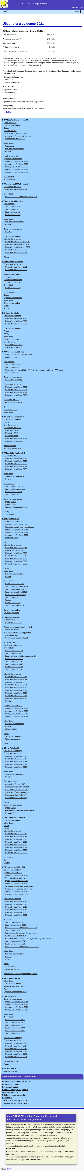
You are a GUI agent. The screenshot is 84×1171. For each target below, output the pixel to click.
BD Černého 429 (9, 1068)
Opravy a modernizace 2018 (16, 164)
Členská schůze (10, 425)
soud (6, 743)
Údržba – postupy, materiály (14, 1095)
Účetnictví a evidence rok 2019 (17, 242)
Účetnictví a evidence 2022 (16, 189)
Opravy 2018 (10, 808)
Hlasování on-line (11, 635)
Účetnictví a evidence (12, 187)
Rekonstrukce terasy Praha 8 (15, 1100)
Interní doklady (10, 446)
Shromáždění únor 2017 (15, 922)
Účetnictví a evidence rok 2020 (17, 244)
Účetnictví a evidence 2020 (16, 318)
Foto (5, 989)
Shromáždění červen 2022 (15, 605)
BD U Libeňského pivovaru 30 (15, 120)
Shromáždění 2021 (12, 209)
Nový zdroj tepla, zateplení (15, 878)
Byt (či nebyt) (9, 177)
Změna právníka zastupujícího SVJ (18, 627)
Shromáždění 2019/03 (14, 659)
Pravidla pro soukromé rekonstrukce (19, 527)
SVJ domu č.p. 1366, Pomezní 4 (15, 184)
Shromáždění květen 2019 (15, 936)
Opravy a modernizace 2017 (16, 161)
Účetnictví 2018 (11, 430)
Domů (5, 11)
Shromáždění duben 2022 (15, 925)
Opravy (7, 863)
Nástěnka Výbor (10, 410)
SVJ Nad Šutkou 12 (10, 996)
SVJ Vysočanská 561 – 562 (13, 867)
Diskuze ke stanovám (13, 623)
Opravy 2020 (10, 504)
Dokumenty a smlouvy (13, 125)
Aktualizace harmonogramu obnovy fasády (21, 974)
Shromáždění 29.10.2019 (15, 486)
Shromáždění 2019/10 (14, 661)
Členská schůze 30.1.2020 (15, 795)
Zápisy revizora (11, 357)
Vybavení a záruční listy (13, 986)
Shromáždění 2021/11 (14, 667)
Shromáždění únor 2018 (15, 1022)
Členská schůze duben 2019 (16, 790)
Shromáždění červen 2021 (15, 489)
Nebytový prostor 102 (12, 448)
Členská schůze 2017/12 (15, 784)
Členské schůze (10, 131)
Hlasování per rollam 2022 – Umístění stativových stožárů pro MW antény (34, 370)
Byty (5, 542)
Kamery (8, 957)
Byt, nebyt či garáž (11, 1061)
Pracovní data (9, 179)
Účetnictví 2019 (11, 433)
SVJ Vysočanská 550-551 (13, 352)
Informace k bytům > (11, 1087)
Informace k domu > (10, 1084)
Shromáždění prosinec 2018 (16, 586)
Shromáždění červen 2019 (15, 589)
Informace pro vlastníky (13, 274)
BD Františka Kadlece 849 (13, 417)
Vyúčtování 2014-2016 (14, 550)
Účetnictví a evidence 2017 (16, 548)
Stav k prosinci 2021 (13, 969)
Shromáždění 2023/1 (13, 669)
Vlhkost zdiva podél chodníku (17, 507)
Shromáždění (9, 194)
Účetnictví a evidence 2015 (16, 677)
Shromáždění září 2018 (14, 584)
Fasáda (8, 600)
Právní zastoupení (12, 739)
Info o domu (8, 143)
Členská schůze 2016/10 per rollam (19, 136)
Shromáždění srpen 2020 (15, 595)
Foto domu (9, 146)
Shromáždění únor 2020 (15, 1028)
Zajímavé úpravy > (10, 1092)
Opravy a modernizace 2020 (16, 167)
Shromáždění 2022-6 (13, 492)
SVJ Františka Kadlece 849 (13, 453)
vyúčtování (8, 277)
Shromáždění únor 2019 (15, 1025)
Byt (5, 860)
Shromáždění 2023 (12, 215)
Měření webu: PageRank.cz (26, 1154)
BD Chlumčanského (10, 313)
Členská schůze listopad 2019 (17, 792)
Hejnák (8, 701)
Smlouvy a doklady (11, 400)
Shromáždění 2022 (12, 212)
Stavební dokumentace (14, 149)
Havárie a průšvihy (11, 156)
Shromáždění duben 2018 (15, 941)
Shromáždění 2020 (12, 206)
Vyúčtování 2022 (10, 1071)
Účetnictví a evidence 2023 (16, 253)
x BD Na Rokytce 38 (10, 748)
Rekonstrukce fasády (13, 380)
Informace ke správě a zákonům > (16, 1081)
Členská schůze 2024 (14, 347)
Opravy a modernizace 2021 (16, 172)
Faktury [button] (8, 112)
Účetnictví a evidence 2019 (16, 461)
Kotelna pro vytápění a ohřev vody (19, 889)
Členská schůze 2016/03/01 (16, 133)
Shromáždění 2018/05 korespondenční (20, 656)
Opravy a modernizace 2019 (16, 170)
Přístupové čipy (11, 729)
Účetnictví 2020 (11, 436)
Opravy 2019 (10, 502)
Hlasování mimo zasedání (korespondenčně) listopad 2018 (28, 939)
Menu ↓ (77, 12)
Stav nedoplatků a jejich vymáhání (17, 633)
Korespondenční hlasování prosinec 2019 (22, 933)
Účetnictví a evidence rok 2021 (17, 247)
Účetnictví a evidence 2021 (16, 267)
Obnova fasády (10, 966)
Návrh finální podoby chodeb (16, 638)
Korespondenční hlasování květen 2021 (21, 928)
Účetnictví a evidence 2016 (16, 698)
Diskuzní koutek (10, 123)
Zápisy (6, 128)
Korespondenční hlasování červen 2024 (21, 197)
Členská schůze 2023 (14, 345)
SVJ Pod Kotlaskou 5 (11, 617)
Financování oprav (11, 630)
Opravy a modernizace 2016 (16, 1002)
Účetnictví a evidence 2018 (16, 458)
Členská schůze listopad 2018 (17, 787)
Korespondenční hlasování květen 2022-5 (22, 947)
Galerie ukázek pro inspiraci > (15, 1090)
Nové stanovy (9, 642)
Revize (8, 151)
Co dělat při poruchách (13, 282)
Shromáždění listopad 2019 (16, 592)
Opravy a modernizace (13, 159)
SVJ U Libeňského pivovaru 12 (15, 817)
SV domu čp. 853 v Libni (12, 201)
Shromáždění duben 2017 (15, 944)
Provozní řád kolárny (13, 402)
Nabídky (8, 232)
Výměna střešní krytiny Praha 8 (16, 1103)
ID (4, 407)
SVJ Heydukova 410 (10, 519)
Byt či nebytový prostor (13, 645)
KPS (9, 1169)
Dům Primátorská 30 (11, 978)
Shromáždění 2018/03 (14, 653)
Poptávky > (7, 1098)
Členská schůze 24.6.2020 (15, 798)
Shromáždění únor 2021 (15, 1031)
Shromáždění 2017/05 (14, 651)
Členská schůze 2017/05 (15, 139)
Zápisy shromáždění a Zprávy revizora (19, 354)
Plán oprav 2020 (11, 538)
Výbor (6, 306)
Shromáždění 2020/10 (14, 664)
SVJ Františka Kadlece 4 (12, 262)
